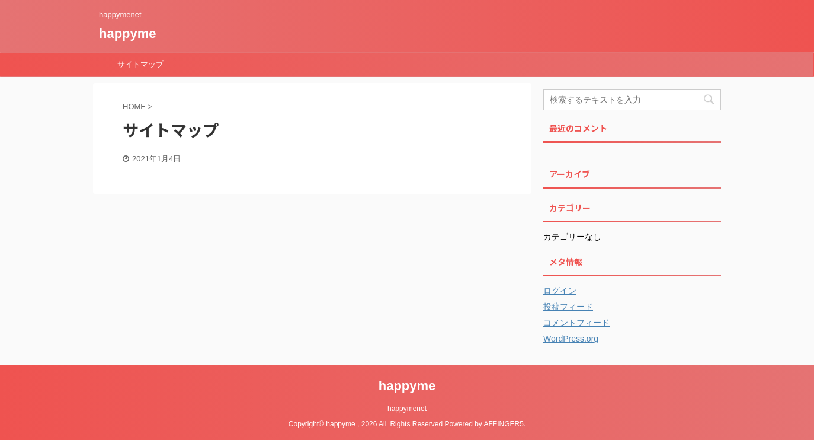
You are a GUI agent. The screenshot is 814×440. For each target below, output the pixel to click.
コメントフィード (576, 322)
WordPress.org (570, 338)
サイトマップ (140, 64)
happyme (127, 33)
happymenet (407, 408)
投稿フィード (568, 306)
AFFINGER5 (504, 424)
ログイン (559, 290)
